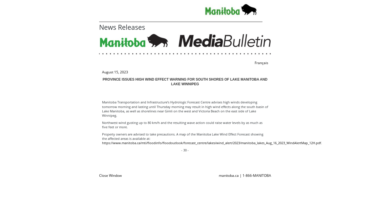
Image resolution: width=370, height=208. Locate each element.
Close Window (110, 175)
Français (261, 62)
